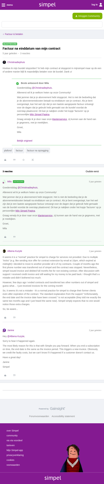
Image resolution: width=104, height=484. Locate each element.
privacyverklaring (15, 455)
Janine (10, 330)
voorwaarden (13, 465)
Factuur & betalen (14, 34)
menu (7, 5)
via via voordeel (14, 440)
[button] (4, 16)
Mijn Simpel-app (15, 450)
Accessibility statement (63, 416)
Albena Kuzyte (14, 251)
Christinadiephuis (16, 62)
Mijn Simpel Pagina (39, 114)
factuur (19, 150)
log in (97, 5)
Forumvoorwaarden (39, 416)
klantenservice (59, 119)
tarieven (11, 445)
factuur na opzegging (37, 150)
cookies (10, 460)
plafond (8, 150)
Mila (9, 181)
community (12, 435)
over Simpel (13, 430)
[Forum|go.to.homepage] (16, 16)
